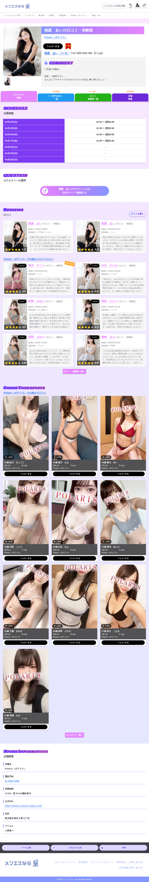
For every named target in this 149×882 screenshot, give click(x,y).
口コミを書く (137, 213)
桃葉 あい (35, 223)
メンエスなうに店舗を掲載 (114, 6)
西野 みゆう (36, 301)
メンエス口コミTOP (12, 15)
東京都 (41, 15)
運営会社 (121, 862)
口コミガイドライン (65, 862)
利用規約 (83, 862)
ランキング (29, 15)
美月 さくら (36, 265)
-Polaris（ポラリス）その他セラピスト (24, 392)
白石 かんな (109, 265)
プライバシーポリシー (102, 862)
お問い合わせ (136, 862)
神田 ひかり (109, 301)
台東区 (51, 15)
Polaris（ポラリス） (79, 15)
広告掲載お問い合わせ (131, 867)
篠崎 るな (108, 337)
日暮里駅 (62, 15)
